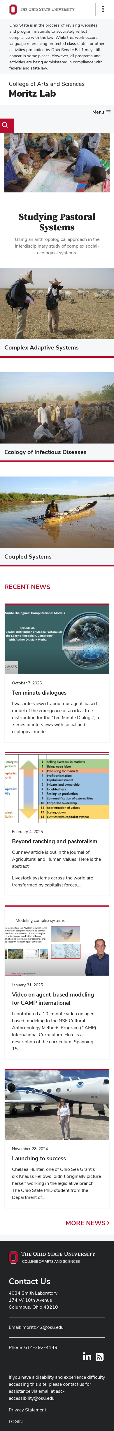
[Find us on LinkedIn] (87, 1359)
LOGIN (16, 1421)
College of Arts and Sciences (47, 84)
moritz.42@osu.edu (43, 1327)
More (88, 1223)
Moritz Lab (32, 93)
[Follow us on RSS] (100, 1359)
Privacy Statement (27, 1410)
